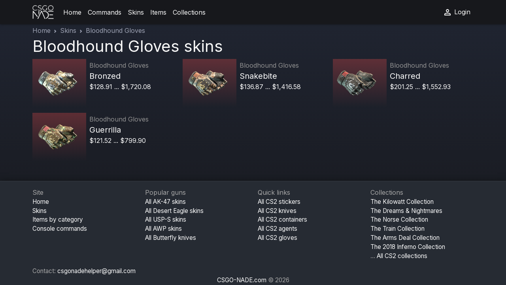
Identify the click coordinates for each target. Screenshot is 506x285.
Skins (136, 12)
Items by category (57, 219)
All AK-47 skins (165, 201)
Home (72, 12)
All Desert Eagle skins (174, 211)
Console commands (59, 228)
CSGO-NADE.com (241, 280)
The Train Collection (397, 228)
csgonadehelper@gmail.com (96, 271)
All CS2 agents (277, 228)
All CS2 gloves (277, 237)
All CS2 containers (282, 219)
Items (158, 12)
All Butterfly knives (170, 237)
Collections (189, 12)
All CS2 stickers (279, 201)
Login (456, 12)
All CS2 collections (402, 256)
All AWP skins (163, 228)
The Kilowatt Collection (402, 201)
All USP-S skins (165, 219)
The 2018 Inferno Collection (407, 247)
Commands (104, 12)
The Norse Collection (399, 219)
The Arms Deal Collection (405, 237)
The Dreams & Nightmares (406, 211)
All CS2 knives (277, 211)
